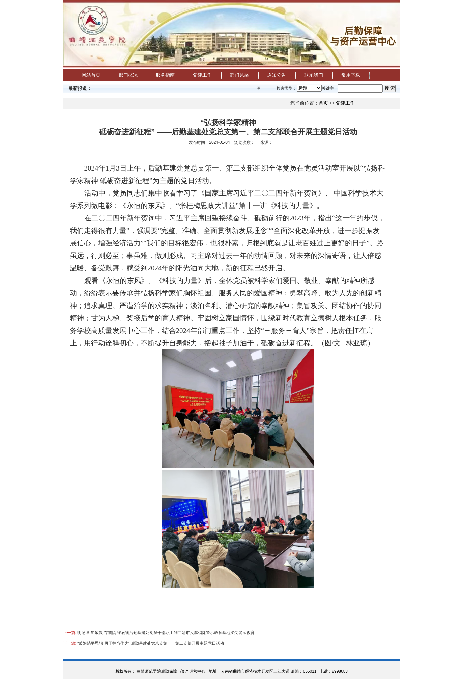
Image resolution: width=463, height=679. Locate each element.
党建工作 (202, 75)
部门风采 (239, 75)
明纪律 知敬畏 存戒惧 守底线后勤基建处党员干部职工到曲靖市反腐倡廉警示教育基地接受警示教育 (166, 632)
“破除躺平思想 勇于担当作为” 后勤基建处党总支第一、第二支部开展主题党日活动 (150, 643)
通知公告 (276, 75)
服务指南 (165, 75)
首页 (323, 103)
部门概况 (128, 75)
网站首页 (91, 75)
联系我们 (313, 75)
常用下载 (350, 75)
